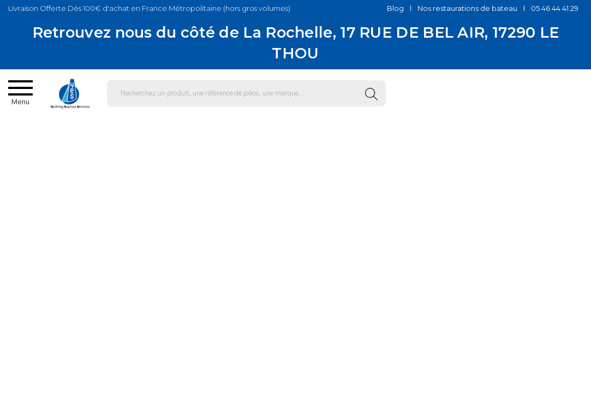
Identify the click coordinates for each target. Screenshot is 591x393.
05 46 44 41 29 (554, 8)
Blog (395, 8)
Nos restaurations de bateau (467, 8)
